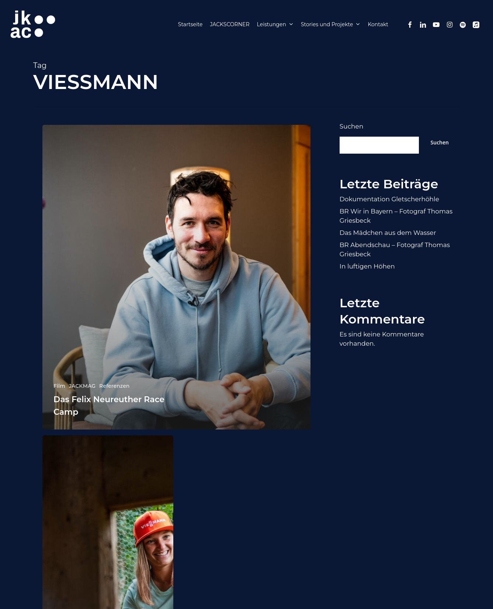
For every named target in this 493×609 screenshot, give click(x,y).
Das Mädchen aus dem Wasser (388, 232)
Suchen (352, 126)
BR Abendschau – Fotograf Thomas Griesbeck (395, 249)
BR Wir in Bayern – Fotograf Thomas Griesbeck (396, 216)
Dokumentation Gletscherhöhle (389, 199)
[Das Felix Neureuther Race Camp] (176, 277)
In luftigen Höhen (367, 266)
